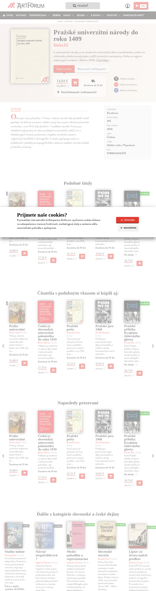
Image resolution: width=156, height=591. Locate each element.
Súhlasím (128, 220)
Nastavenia (128, 228)
